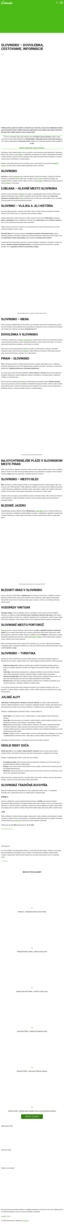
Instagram (6, 860)
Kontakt (3, 1216)
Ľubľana (21, 194)
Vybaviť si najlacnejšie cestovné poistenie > (32, 148)
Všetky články (32, 1116)
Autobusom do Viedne (10, 1161)
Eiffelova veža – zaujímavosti (12, 1185)
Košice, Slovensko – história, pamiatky (30, 1138)
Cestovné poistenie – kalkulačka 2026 (15, 1156)
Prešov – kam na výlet (10, 1132)
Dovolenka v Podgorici (36, 637)
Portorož (3, 630)
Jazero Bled (39, 511)
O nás (8, 1216)
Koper (23, 381)
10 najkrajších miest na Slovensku (31, 1161)
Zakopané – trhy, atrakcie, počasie (14, 1180)
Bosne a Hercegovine (25, 340)
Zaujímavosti (11, 828)
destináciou (16, 176)
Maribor (40, 181)
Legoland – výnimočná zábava (40, 1156)
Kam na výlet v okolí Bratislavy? (13, 1143)
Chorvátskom (19, 154)
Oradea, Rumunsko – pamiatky (38, 1180)
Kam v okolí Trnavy (9, 1138)
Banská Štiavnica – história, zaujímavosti (33, 1132)
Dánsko (26, 351)
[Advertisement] (32, 18)
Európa (2, 54)
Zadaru (8, 183)
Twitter (2, 860)
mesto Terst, (18, 820)
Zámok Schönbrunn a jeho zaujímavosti (46, 1174)
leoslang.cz (25, 1220)
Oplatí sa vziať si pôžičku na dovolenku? (16, 1174)
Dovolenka (7, 828)
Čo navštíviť (3, 828)
